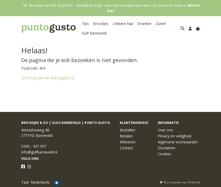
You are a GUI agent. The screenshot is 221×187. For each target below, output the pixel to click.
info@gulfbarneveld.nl (39, 152)
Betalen (126, 135)
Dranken (144, 23)
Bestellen (127, 130)
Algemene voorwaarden (178, 141)
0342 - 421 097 (33, 146)
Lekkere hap (123, 23)
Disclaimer (166, 147)
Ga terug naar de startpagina (47, 77)
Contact (126, 147)
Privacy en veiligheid (174, 135)
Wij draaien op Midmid (180, 182)
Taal (24, 182)
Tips (85, 23)
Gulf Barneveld (94, 33)
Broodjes (101, 23)
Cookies (164, 153)
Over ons (165, 130)
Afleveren (128, 141)
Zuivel (161, 23)
